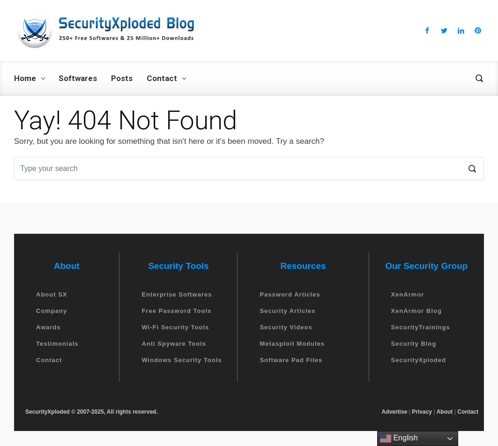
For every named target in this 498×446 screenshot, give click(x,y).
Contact (49, 360)
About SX (51, 294)
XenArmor (407, 294)
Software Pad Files (291, 360)
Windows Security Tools (181, 360)
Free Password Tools (176, 310)
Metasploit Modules (292, 343)
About (445, 412)
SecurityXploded (418, 360)
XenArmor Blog (416, 310)
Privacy (422, 412)
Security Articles (287, 310)
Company (51, 310)
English (399, 438)
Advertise (395, 412)
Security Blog (414, 343)
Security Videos (286, 327)
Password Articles (290, 294)
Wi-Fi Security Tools (175, 327)
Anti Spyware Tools (173, 343)
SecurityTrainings (420, 327)
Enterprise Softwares (176, 294)
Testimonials (57, 343)
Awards (48, 327)
